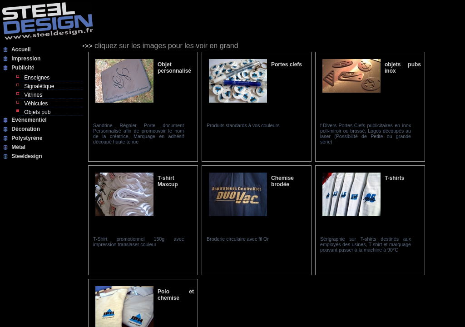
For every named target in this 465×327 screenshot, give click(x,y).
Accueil (20, 49)
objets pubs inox (403, 67)
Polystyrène (26, 138)
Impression (25, 58)
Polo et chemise (176, 294)
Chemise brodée (282, 181)
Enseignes (36, 77)
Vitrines (32, 95)
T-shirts (394, 178)
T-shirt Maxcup (168, 181)
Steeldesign (26, 156)
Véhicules (35, 103)
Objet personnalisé (174, 67)
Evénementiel (28, 120)
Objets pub (36, 112)
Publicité (22, 67)
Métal (17, 147)
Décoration (25, 129)
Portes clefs (286, 64)
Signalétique (38, 86)
